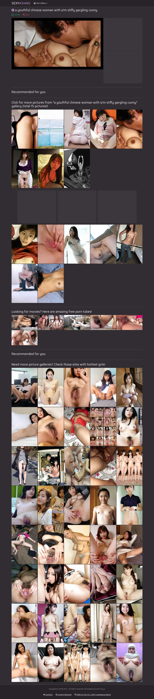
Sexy (21, 3)
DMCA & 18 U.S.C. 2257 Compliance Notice (92, 694)
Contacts (48, 694)
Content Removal (63, 694)
